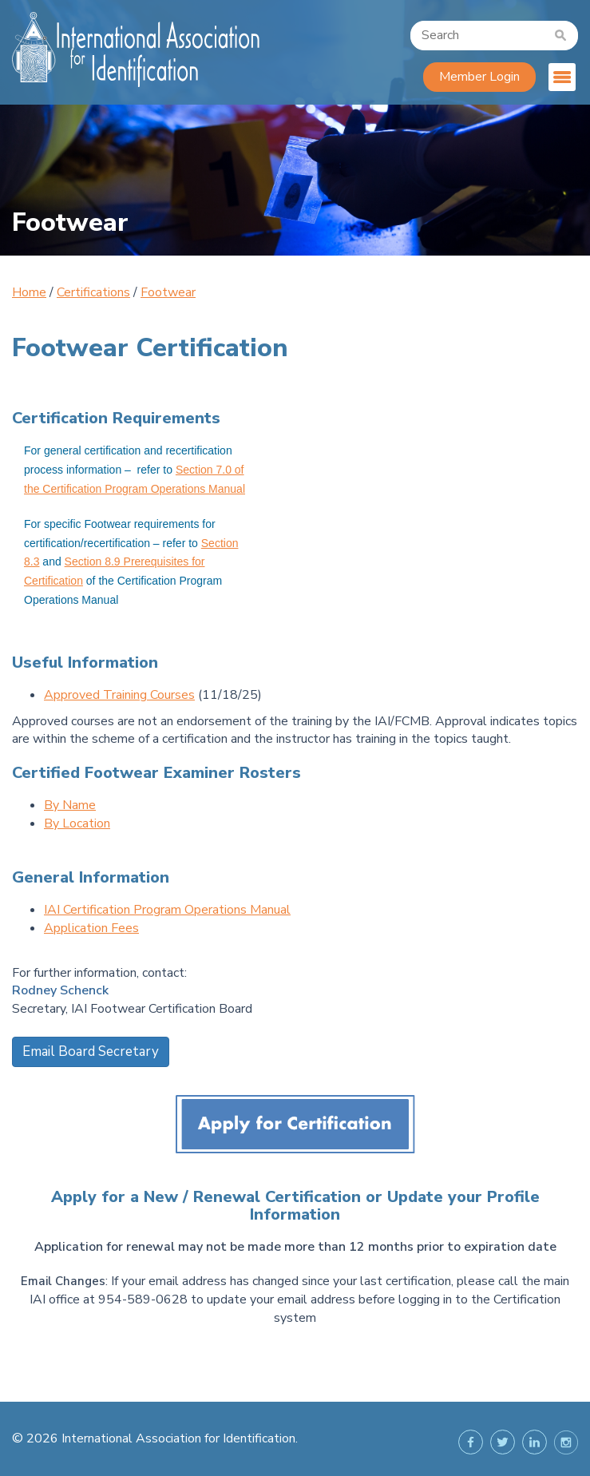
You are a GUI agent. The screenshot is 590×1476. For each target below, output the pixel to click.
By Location (77, 823)
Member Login (479, 76)
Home (29, 292)
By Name (70, 805)
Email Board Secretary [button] (90, 1051)
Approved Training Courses (119, 695)
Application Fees (91, 928)
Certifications (93, 292)
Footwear (168, 292)
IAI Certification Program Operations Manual (167, 910)
